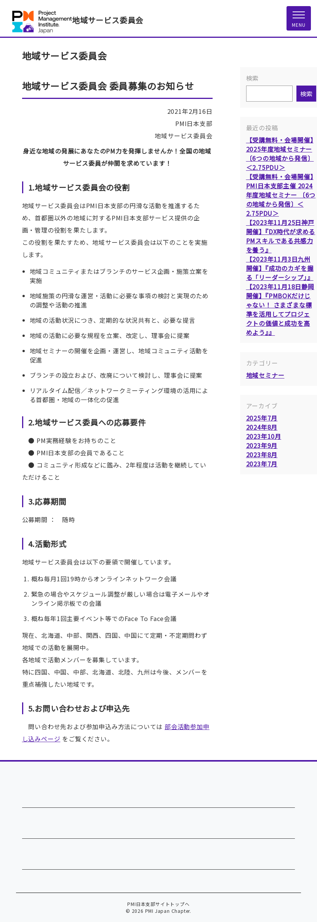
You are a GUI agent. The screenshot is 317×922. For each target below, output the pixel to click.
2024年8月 (262, 427)
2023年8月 (262, 454)
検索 (252, 77)
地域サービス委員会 (107, 20)
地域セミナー (265, 375)
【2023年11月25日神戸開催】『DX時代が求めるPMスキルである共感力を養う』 (280, 236)
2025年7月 (262, 417)
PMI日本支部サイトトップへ (158, 904)
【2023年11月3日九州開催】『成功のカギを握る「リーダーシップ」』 (280, 268)
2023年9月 (262, 445)
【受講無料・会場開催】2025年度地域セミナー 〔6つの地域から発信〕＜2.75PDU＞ (280, 153)
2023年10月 (263, 436)
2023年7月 (262, 463)
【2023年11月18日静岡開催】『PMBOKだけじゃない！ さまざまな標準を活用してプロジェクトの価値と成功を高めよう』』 (280, 309)
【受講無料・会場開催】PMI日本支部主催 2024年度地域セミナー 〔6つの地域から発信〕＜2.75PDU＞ (281, 195)
